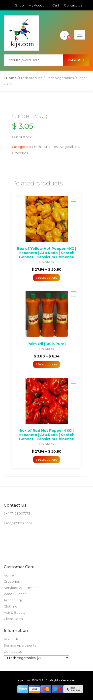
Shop (19, 5)
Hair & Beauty (15, 612)
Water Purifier (15, 594)
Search (76, 60)
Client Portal (14, 619)
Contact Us (73, 5)
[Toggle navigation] (79, 35)
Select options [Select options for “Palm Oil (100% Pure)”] (46, 364)
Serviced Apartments (21, 588)
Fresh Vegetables (59, 78)
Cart (55, 5)
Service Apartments (20, 645)
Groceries (20, 153)
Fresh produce (31, 78)
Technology (13, 600)
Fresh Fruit (40, 147)
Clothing (10, 606)
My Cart (65, 35)
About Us (11, 639)
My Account (38, 5)
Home (9, 575)
